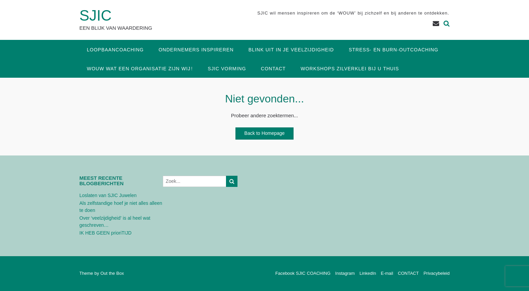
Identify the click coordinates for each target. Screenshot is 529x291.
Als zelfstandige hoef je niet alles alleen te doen (120, 207)
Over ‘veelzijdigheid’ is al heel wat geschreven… (114, 221)
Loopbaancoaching (115, 50)
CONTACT (273, 69)
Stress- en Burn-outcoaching (393, 50)
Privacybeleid (437, 273)
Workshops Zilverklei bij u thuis (350, 69)
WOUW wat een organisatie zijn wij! (140, 69)
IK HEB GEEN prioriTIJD (105, 233)
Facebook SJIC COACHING (302, 273)
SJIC (95, 15)
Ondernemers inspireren (195, 50)
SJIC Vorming (227, 69)
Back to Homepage (264, 133)
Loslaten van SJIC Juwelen (107, 195)
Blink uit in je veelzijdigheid (291, 50)
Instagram (345, 273)
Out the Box (112, 273)
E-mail (387, 273)
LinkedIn (367, 273)
